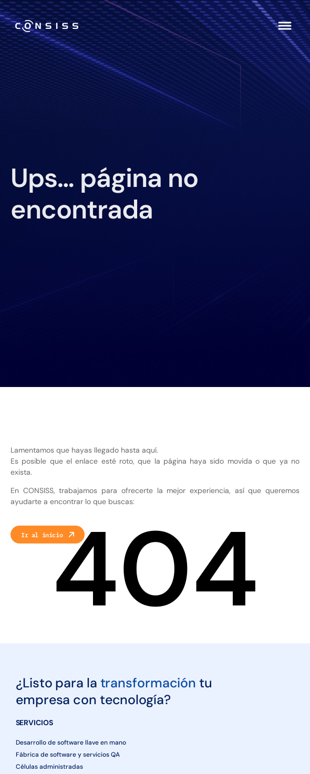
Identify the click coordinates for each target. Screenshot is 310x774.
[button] (285, 26)
